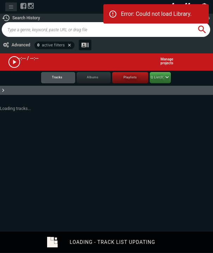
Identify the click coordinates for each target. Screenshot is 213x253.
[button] (21, 18)
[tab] (58, 78)
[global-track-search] (98, 29)
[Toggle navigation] (11, 6)
